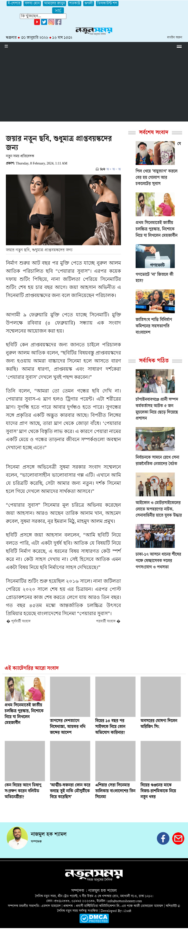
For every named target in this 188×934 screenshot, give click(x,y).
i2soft (127, 911)
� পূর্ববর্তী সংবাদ (18, 622)
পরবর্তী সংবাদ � (108, 622)
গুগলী (88, 3)
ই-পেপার (14, 3)
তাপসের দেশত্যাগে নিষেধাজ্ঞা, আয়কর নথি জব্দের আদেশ (67, 727)
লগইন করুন (174, 38)
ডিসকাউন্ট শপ (107, 3)
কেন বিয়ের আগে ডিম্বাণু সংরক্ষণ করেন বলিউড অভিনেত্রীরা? (23, 791)
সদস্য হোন (32, 3)
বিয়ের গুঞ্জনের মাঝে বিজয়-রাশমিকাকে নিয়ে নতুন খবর (158, 791)
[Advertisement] (94, 87)
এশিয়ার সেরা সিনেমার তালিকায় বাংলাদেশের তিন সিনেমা (115, 791)
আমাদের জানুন (54, 3)
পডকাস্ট (74, 3)
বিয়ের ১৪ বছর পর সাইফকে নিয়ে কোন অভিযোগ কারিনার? (110, 727)
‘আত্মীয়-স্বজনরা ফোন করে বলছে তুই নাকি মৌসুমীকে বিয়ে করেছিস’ (70, 791)
